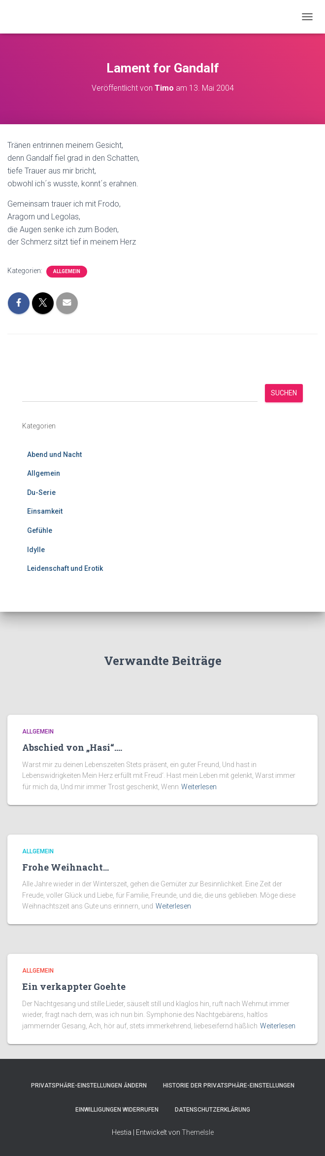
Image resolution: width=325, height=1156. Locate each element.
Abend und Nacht (54, 454)
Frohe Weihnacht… (65, 867)
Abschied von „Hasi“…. (72, 747)
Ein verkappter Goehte (74, 986)
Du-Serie (41, 492)
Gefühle (39, 530)
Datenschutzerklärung (212, 1109)
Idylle (36, 550)
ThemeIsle (198, 1132)
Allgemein (66, 271)
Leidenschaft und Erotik (65, 568)
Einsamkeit (45, 511)
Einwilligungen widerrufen (117, 1109)
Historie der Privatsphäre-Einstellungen (228, 1085)
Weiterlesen (199, 787)
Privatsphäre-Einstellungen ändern (89, 1085)
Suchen (284, 393)
